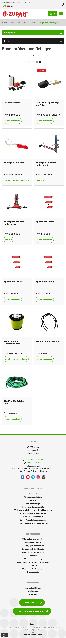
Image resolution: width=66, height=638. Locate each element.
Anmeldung (22, 2)
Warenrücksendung (33, 559)
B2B (29, 2)
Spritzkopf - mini (45, 221)
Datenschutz (33, 572)
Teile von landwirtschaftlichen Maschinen (33, 510)
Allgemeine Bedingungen (33, 569)
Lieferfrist (33, 556)
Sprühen (31, 23)
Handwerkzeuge (33, 504)
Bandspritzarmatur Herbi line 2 (46, 163)
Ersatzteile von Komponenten (33, 513)
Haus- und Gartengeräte (33, 507)
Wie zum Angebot (33, 542)
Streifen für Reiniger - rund (15, 402)
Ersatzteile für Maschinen (32, 611)
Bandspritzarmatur (14, 162)
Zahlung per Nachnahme (33, 546)
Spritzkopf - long (45, 281)
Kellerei (33, 500)
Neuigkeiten (33, 591)
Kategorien (33, 32)
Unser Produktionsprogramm (33, 520)
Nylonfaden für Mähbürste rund (12, 342)
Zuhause (5, 23)
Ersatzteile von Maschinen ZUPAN (33, 523)
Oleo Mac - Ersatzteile (33, 517)
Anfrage (40, 180)
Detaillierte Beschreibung (16, 180)
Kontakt (33, 594)
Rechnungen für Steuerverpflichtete (33, 562)
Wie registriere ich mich (33, 539)
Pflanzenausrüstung (33, 497)
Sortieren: (24, 56)
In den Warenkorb (12, 121)
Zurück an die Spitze (33, 634)
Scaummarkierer (12, 102)
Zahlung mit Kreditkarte (33, 549)
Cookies (33, 624)
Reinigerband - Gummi (47, 341)
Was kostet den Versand (33, 552)
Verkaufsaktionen (33, 588)
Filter (33, 40)
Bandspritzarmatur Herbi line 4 (14, 222)
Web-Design (30, 630)
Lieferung (33, 565)
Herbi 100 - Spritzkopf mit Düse (47, 103)
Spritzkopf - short (13, 281)
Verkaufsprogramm (18, 23)
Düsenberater (32, 602)
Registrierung (8, 2)
